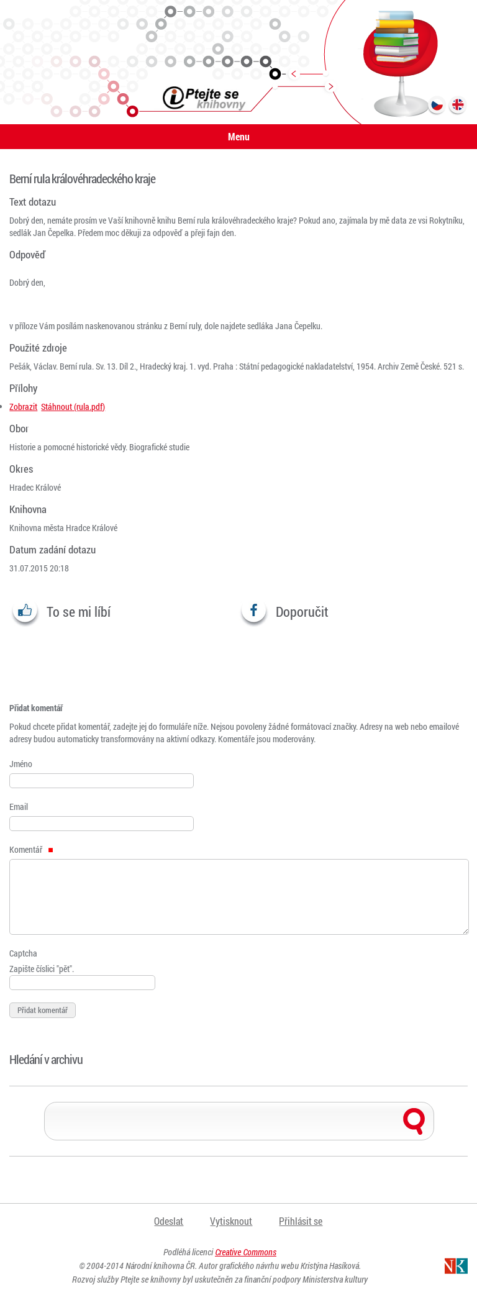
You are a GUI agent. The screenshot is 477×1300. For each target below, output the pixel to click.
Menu (239, 136)
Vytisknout (231, 1220)
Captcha (23, 953)
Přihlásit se (300, 1220)
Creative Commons (245, 1252)
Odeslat (168, 1220)
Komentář (31, 849)
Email (18, 806)
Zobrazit (23, 406)
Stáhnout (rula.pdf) (73, 406)
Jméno (20, 764)
